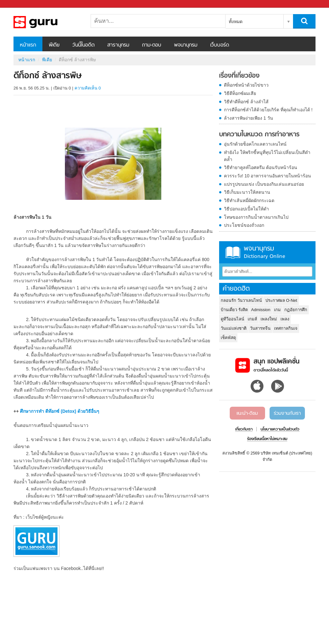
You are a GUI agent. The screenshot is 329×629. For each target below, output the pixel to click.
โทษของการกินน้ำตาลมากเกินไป (256, 217)
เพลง (284, 319)
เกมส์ (252, 319)
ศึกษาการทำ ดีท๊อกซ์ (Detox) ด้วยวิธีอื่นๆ (59, 411)
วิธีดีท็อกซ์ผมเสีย (240, 93)
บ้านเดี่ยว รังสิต (234, 309)
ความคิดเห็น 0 (88, 88)
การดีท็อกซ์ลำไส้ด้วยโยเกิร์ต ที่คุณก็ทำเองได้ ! (268, 109)
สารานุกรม (118, 45)
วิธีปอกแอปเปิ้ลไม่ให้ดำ (246, 208)
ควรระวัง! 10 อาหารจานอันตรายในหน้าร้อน (267, 175)
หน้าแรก (28, 45)
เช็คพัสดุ (228, 337)
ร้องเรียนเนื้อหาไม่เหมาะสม (267, 439)
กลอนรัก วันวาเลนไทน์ (241, 300)
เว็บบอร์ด (219, 45)
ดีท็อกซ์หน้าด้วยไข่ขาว (246, 85)
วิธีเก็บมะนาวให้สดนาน (247, 192)
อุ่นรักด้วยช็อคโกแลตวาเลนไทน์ (255, 144)
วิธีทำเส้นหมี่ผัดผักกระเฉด (249, 200)
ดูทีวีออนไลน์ (232, 319)
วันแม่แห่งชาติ (233, 328)
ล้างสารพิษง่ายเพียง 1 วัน (248, 118)
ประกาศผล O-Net (281, 300)
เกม (277, 309)
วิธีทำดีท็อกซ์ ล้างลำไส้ (246, 101)
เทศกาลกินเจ (286, 328)
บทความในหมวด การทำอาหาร (259, 135)
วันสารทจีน (260, 328)
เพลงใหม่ (269, 319)
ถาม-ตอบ (151, 45)
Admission (261, 309)
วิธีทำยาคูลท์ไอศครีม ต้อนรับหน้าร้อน (260, 167)
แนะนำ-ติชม (247, 413)
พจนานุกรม (185, 45)
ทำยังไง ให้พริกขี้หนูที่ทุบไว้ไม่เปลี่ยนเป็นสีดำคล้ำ (267, 156)
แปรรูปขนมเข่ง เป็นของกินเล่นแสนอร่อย (264, 184)
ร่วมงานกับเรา (287, 413)
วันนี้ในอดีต (83, 45)
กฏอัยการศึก (295, 309)
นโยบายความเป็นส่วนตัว (280, 429)
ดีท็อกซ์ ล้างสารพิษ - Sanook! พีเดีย (47, 22)
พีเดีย (54, 45)
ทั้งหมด (236, 21)
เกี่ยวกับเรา (244, 429)
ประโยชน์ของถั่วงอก (244, 225)
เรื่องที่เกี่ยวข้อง (239, 76)
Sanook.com (19, 4)
